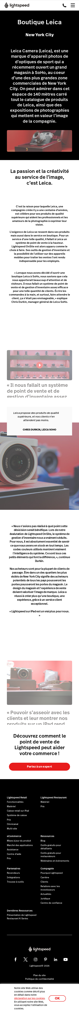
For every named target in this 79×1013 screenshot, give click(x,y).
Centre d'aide (14, 854)
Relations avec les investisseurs (50, 888)
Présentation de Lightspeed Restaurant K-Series (21, 917)
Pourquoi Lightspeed (52, 873)
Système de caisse (17, 815)
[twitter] (25, 959)
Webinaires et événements (55, 860)
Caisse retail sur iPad (18, 810)
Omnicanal (12, 824)
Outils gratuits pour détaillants (51, 847)
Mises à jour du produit (19, 840)
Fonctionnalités (15, 802)
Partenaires (13, 868)
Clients (44, 881)
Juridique (45, 898)
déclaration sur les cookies (29, 998)
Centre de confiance (51, 903)
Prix (9, 819)
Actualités (46, 894)
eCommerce (14, 836)
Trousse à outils (15, 881)
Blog (43, 840)
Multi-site (12, 828)
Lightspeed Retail (17, 797)
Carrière (45, 877)
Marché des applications (20, 845)
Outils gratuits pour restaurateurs (51, 855)
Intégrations (13, 877)
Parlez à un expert (39, 767)
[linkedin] (55, 959)
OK (57, 998)
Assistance (12, 849)
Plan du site (39, 975)
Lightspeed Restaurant (54, 797)
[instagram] (35, 959)
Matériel (11, 806)
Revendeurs (13, 873)
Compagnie (47, 868)
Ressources (47, 836)
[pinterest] (45, 959)
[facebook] (15, 959)
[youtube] (65, 959)
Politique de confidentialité (39, 979)
